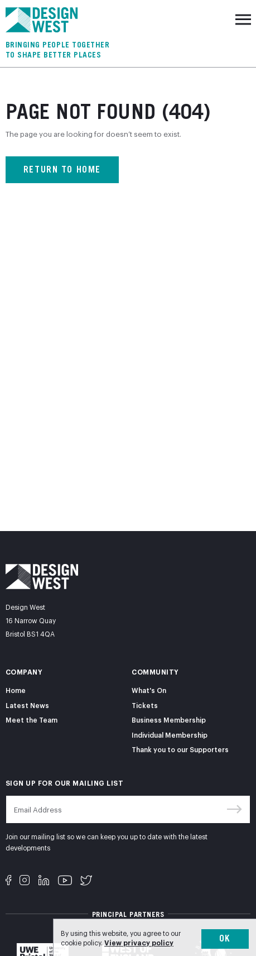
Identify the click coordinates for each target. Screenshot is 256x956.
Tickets (145, 705)
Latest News (27, 705)
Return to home (62, 169)
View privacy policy (138, 942)
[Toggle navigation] (243, 19)
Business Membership (169, 719)
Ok (225, 938)
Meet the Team (31, 719)
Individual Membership (169, 734)
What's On (149, 690)
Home (16, 690)
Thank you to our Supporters (180, 749)
